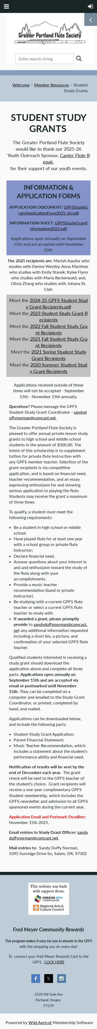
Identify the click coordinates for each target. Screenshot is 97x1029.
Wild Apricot (40, 1022)
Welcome (20, 84)
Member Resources (51, 84)
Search (78, 58)
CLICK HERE (54, 962)
